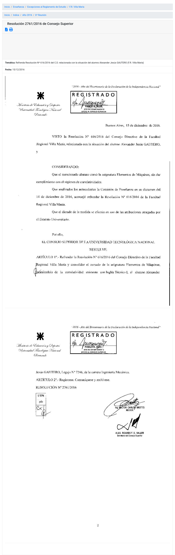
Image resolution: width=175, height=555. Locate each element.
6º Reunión (40, 15)
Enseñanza (18, 7)
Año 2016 (27, 15)
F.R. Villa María (76, 7)
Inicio (7, 7)
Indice (16, 15)
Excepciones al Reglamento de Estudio (46, 7)
